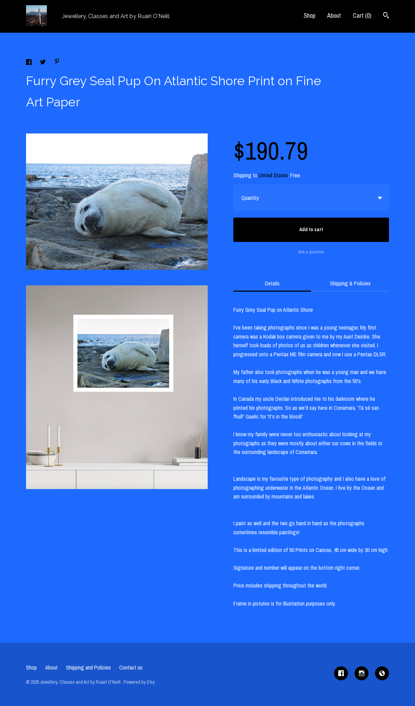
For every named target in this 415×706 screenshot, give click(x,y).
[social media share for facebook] (29, 63)
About (334, 15)
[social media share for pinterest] (57, 62)
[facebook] (341, 673)
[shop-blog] (382, 673)
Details (272, 283)
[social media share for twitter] (43, 63)
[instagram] (361, 673)
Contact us (130, 667)
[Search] (386, 16)
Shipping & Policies (350, 283)
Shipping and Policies (88, 667)
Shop (309, 15)
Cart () (362, 15)
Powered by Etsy (139, 682)
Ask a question (311, 252)
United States (273, 175)
